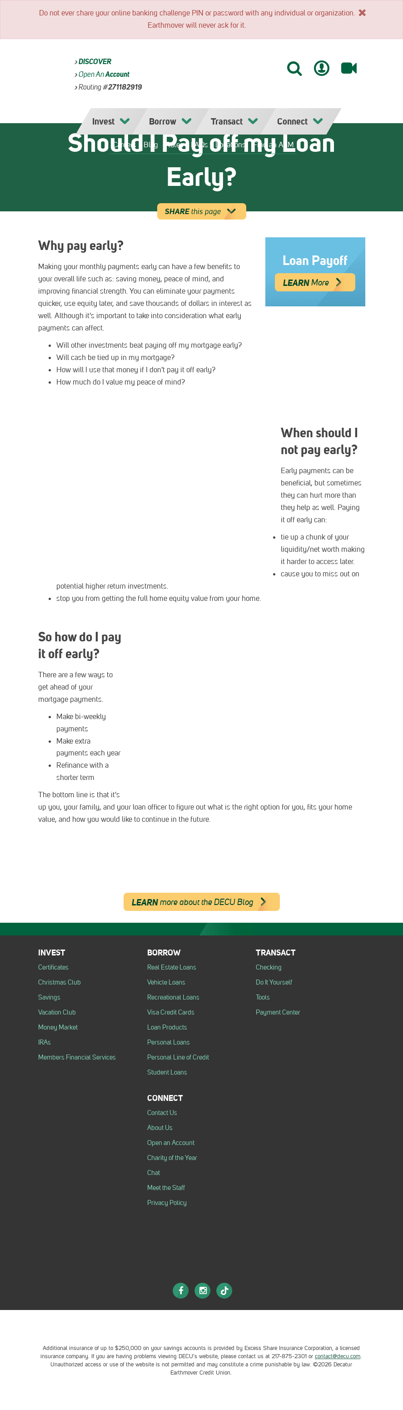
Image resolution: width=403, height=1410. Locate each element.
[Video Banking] (349, 68)
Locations (230, 145)
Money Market (58, 1027)
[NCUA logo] (193, 1326)
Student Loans (167, 1072)
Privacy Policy (167, 1203)
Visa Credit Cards (170, 1012)
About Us (160, 1128)
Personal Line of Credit (178, 1057)
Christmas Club (59, 982)
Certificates (53, 967)
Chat (153, 1173)
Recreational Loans (173, 997)
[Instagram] (202, 1291)
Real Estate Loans (171, 967)
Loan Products (167, 1027)
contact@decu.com (337, 1356)
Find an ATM (273, 145)
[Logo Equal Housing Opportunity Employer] (159, 1326)
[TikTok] (224, 1291)
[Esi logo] (236, 1326)
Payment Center (278, 1012)
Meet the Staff (166, 1188)
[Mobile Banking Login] (322, 68)
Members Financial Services (77, 1057)
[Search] (294, 68)
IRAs (44, 1042)
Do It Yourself (274, 982)
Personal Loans (168, 1042)
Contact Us (162, 1113)
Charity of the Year (172, 1158)
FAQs (199, 145)
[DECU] (216, 66)
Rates (174, 145)
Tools (263, 997)
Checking (269, 967)
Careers (124, 145)
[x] (362, 12)
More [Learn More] (316, 282)
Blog (151, 145)
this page (203, 211)
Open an (104, 74)
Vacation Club (57, 1012)
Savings (49, 997)
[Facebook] (181, 1291)
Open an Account (170, 1143)
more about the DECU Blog (203, 902)
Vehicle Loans (166, 982)
